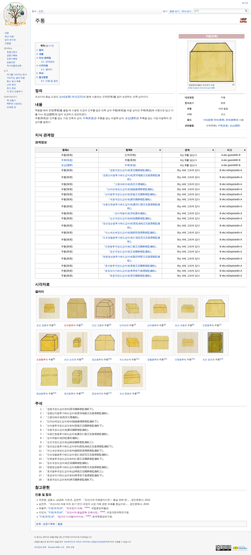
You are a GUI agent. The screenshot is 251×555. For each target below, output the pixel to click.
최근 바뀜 (9, 36)
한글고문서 (12, 52)
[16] (82, 393)
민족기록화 (12, 59)
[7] (220, 325)
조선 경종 (41, 325)
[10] (109, 359)
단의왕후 (68, 325)
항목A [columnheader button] (65, 150)
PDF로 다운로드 (14, 103)
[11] (137, 359)
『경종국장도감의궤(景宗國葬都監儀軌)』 (130, 170)
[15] (54, 393)
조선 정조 (207, 359)
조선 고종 (97, 325)
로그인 (245, 3)
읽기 (165, 11)
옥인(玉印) (77, 96)
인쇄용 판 (11, 107)
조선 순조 (69, 359)
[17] (109, 393)
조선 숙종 (180, 325)
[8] (54, 359)
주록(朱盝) (223, 125)
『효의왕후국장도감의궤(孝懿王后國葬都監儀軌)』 (130, 265)
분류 (38, 524)
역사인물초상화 (14, 65)
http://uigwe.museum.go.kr (200, 88)
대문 (7, 33)
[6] (193, 325)
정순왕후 (96, 359)
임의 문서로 (10, 40)
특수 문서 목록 (14, 81)
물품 (60, 524)
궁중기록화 (49, 524)
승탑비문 (11, 62)
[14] (221, 359)
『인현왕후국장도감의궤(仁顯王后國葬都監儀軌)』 (130, 246)
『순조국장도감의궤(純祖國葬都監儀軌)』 (130, 218)
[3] (110, 325)
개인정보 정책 (40, 547)
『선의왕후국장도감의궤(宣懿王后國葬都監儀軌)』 (130, 194)
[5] (165, 325)
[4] (135, 325)
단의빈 (123, 325)
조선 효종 (124, 393)
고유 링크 (11, 84)
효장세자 (96, 393)
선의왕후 (151, 325)
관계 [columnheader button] (187, 150)
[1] (55, 325)
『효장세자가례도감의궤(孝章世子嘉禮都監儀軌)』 (130, 270)
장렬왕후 (151, 359)
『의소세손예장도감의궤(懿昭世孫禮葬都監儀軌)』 (130, 232)
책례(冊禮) (219, 120)
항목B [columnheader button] (129, 150)
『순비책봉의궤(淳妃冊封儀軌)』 (130, 213)
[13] (193, 359)
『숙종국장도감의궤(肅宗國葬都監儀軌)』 (130, 199)
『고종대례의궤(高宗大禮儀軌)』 (130, 184)
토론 (41, 11)
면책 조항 (70, 547)
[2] (82, 325)
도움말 (8, 43)
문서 (34, 11)
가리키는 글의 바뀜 (16, 78)
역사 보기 (186, 11)
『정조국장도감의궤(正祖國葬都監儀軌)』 (130, 251)
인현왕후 (207, 325)
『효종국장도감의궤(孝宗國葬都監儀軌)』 (130, 275)
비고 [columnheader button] (229, 150)
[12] (165, 359)
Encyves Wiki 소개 (56, 547)
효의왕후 (68, 393)
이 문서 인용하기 (15, 91)
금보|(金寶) (65, 96)
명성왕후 (40, 393)
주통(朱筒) (54, 508)
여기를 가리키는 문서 (17, 74)
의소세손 (124, 359)
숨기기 (49, 46)
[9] (82, 359)
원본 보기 (174, 11)
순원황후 (40, 359)
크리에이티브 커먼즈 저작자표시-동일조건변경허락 (86, 542)
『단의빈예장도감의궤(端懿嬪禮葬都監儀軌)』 (130, 189)
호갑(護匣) (235, 125)
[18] (138, 393)
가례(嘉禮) (208, 120)
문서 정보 (11, 88)
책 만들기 (11, 100)
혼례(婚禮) (231, 120)
